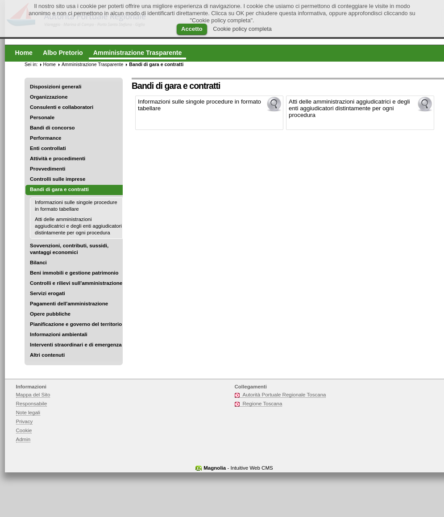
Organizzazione (49, 97)
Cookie (24, 430)
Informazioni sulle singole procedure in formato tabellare (76, 206)
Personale (42, 117)
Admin (23, 439)
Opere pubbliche (50, 314)
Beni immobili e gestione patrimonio (74, 272)
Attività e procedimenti (57, 158)
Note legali (28, 412)
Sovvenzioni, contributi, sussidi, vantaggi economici (69, 249)
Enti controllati (48, 148)
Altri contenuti (47, 355)
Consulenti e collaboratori (61, 107)
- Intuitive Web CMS (238, 468)
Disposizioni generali (55, 86)
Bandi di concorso (52, 127)
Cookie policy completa (242, 28)
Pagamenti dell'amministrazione (69, 303)
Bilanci (38, 262)
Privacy (24, 421)
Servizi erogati (47, 293)
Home (49, 64)
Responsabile (31, 403)
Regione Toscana (262, 403)
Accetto (192, 28)
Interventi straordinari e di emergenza (76, 344)
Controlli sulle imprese (57, 179)
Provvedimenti (47, 168)
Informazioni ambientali (58, 334)
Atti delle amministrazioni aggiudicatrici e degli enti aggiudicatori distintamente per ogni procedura (78, 226)
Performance (46, 138)
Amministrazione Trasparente (92, 64)
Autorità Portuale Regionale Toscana (284, 394)
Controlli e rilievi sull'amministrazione (76, 283)
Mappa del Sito (33, 394)
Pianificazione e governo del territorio (76, 324)
